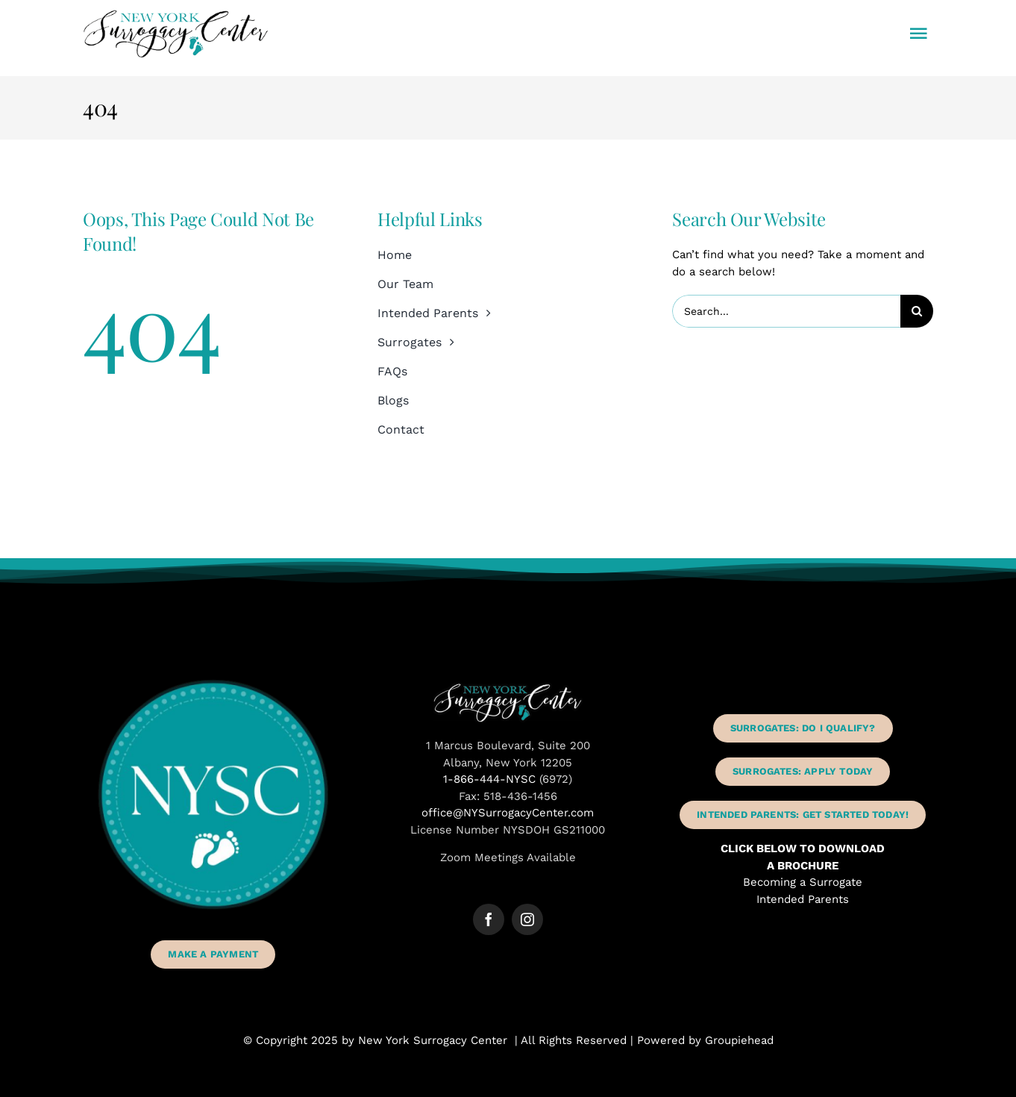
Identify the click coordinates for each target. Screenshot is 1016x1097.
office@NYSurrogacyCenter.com (507, 812)
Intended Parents (802, 899)
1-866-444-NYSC (489, 779)
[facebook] (488, 919)
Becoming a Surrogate (802, 882)
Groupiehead (739, 1040)
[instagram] (527, 919)
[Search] (916, 311)
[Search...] (786, 311)
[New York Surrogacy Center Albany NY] (508, 688)
